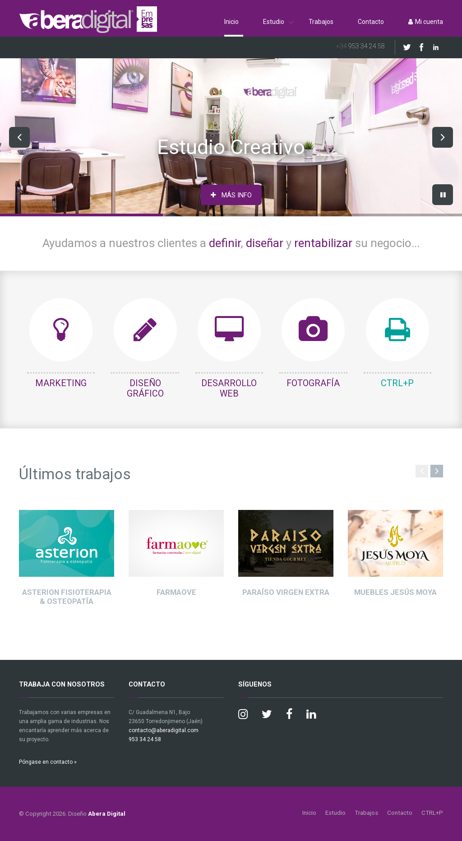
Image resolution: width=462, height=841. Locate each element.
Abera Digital (106, 813)
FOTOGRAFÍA (313, 383)
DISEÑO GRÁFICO (145, 388)
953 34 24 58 (360, 46)
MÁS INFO (231, 195)
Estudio (273, 21)
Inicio (231, 21)
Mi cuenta (425, 21)
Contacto (371, 21)
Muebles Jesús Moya (395, 592)
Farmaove (176, 592)
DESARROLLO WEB (229, 388)
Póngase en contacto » (48, 762)
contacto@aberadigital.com (164, 730)
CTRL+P (397, 383)
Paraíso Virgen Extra (285, 592)
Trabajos (321, 21)
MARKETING (61, 383)
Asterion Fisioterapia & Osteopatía (66, 597)
